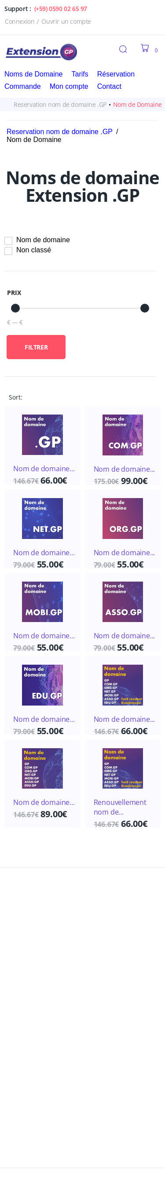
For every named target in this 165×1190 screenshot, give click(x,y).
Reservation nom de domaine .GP (60, 104)
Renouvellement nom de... (120, 807)
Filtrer (36, 347)
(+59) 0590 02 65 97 (60, 8)
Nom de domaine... (44, 468)
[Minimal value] (80, 308)
